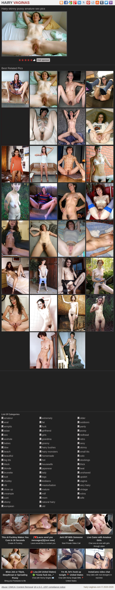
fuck (43, 426)
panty (82, 426)
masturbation (48, 485)
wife (81, 498)
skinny (82, 447)
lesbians (45, 481)
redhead (83, 435)
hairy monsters (49, 451)
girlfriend (45, 430)
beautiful (7, 456)
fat (42, 422)
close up (7, 489)
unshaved (84, 472)
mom (43, 498)
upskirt (82, 477)
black (5, 464)
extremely (46, 418)
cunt (5, 498)
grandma (46, 439)
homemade (47, 456)
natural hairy (47, 502)
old (42, 506)
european (7, 506)
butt (4, 477)
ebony (5, 502)
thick (81, 464)
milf (43, 493)
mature (44, 489)
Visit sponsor (43, 60)
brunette (7, 472)
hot (42, 460)
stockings (84, 460)
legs (43, 477)
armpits (6, 426)
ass (4, 435)
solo (81, 456)
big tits (6, 460)
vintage (83, 489)
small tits (83, 451)
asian (5, 430)
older (81, 418)
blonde (6, 468)
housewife (46, 464)
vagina (82, 481)
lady (43, 472)
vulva (82, 493)
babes (5, 443)
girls (43, 435)
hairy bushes (48, 447)
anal (5, 422)
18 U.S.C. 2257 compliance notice (49, 587)
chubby (6, 481)
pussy (82, 430)
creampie (7, 493)
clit (4, 485)
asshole (6, 439)
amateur (7, 418)
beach (5, 451)
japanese (46, 468)
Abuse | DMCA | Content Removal (17, 587)
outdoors (83, 422)
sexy (81, 443)
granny (44, 443)
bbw (4, 447)
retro (81, 439)
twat (81, 468)
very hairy (84, 485)
